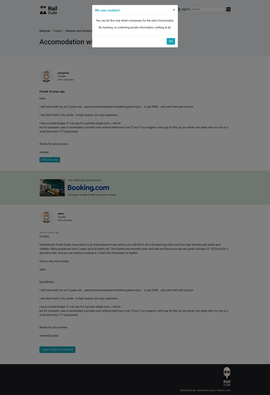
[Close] (174, 10)
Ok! (171, 41)
